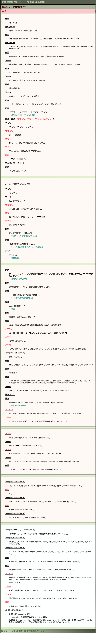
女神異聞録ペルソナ (36, 631)
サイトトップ (9, 631)
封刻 (21, 631)
